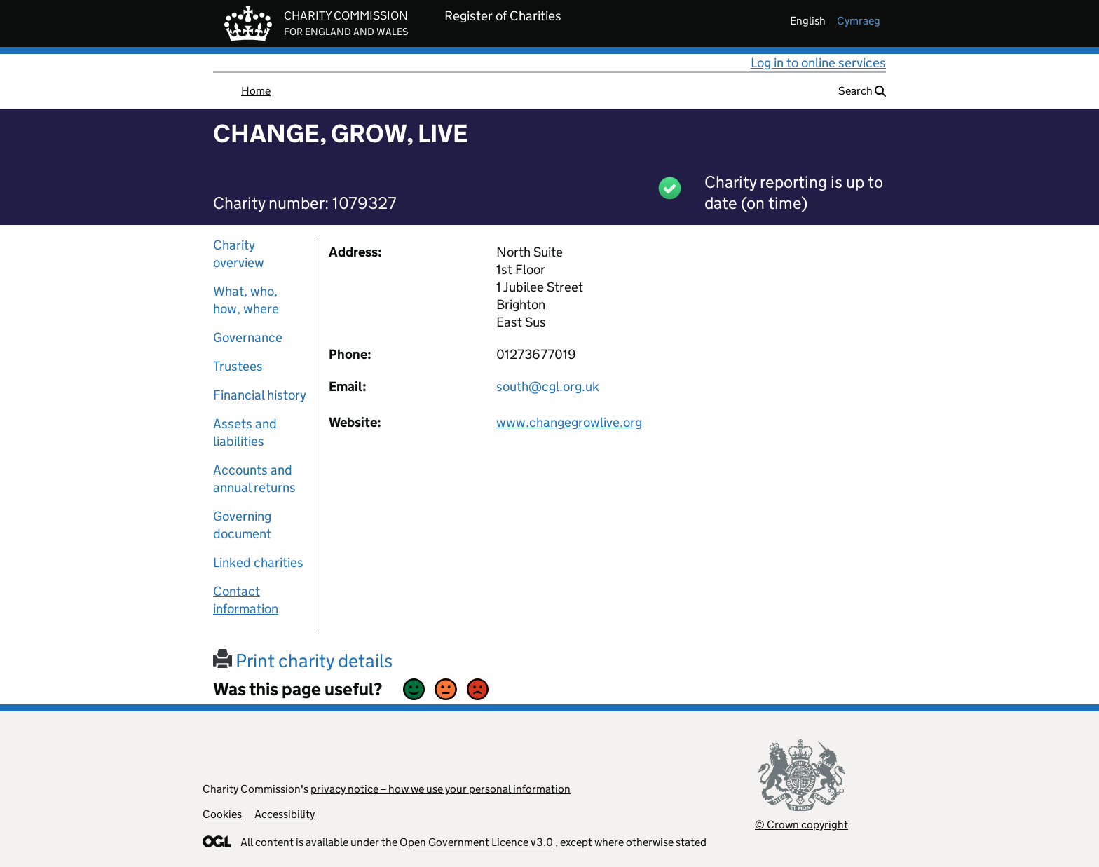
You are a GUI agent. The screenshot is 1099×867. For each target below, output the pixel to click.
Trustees (238, 366)
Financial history (259, 395)
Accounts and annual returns (254, 479)
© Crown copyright (801, 824)
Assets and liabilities (245, 432)
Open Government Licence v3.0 (476, 842)
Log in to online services (818, 63)
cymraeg (858, 20)
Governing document (242, 525)
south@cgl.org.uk (547, 386)
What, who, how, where (246, 300)
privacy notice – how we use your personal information (440, 789)
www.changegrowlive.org (569, 422)
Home (256, 90)
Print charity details (302, 660)
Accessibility (284, 814)
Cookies (222, 814)
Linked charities (258, 562)
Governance (247, 337)
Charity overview (238, 254)
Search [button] (862, 90)
